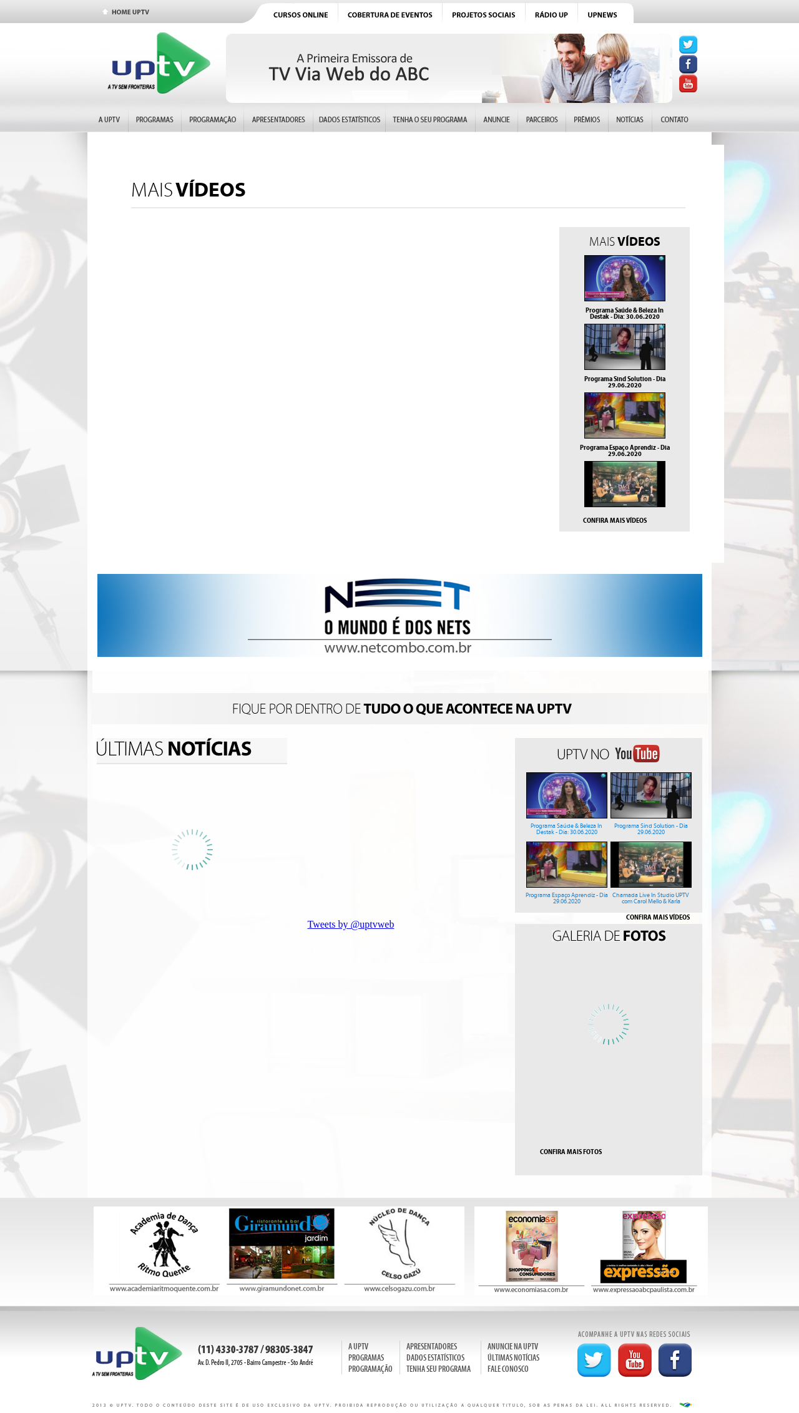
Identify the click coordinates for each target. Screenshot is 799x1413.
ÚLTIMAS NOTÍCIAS (513, 1357)
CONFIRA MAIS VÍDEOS (615, 520)
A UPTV (358, 1346)
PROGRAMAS (366, 1357)
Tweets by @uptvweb (351, 924)
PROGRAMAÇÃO (370, 1369)
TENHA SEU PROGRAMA (438, 1369)
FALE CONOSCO (508, 1369)
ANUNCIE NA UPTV (513, 1346)
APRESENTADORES (431, 1346)
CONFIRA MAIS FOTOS (571, 1151)
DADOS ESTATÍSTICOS (435, 1357)
